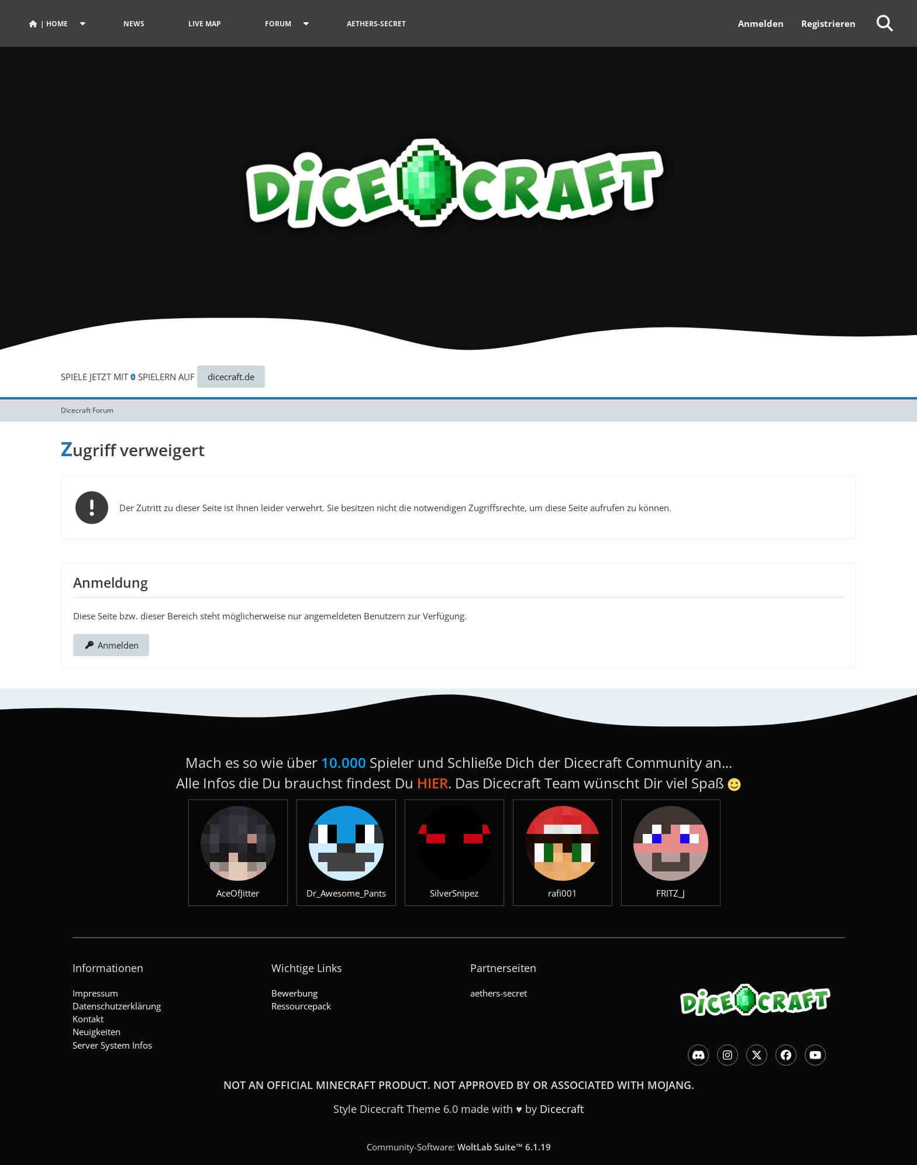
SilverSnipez (454, 893)
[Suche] (884, 23)
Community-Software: (459, 1147)
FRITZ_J (670, 893)
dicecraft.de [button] (231, 376)
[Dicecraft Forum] (458, 176)
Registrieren (828, 23)
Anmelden (761, 23)
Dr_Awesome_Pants (346, 893)
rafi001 (562, 893)
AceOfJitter (237, 893)
